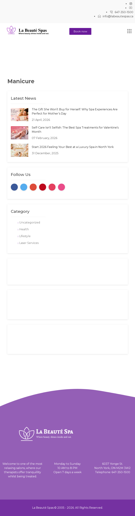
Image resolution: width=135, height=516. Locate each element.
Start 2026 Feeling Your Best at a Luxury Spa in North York (73, 147)
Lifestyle (25, 236)
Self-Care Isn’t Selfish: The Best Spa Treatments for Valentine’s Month (75, 129)
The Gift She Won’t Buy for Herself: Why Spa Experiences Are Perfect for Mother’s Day (75, 111)
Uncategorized (29, 222)
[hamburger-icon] (129, 31)
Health (24, 229)
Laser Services (29, 243)
